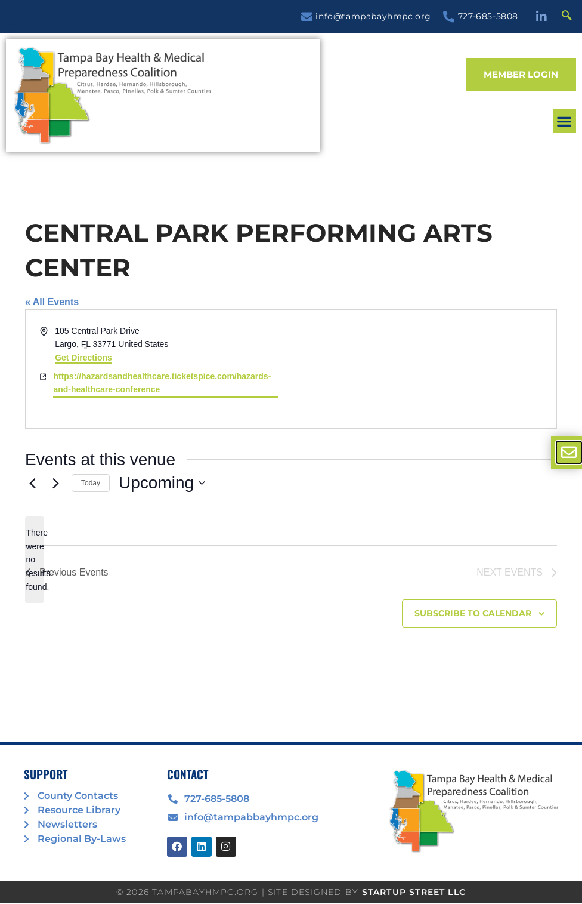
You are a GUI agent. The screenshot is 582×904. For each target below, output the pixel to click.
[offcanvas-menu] (569, 452)
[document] (291, 452)
